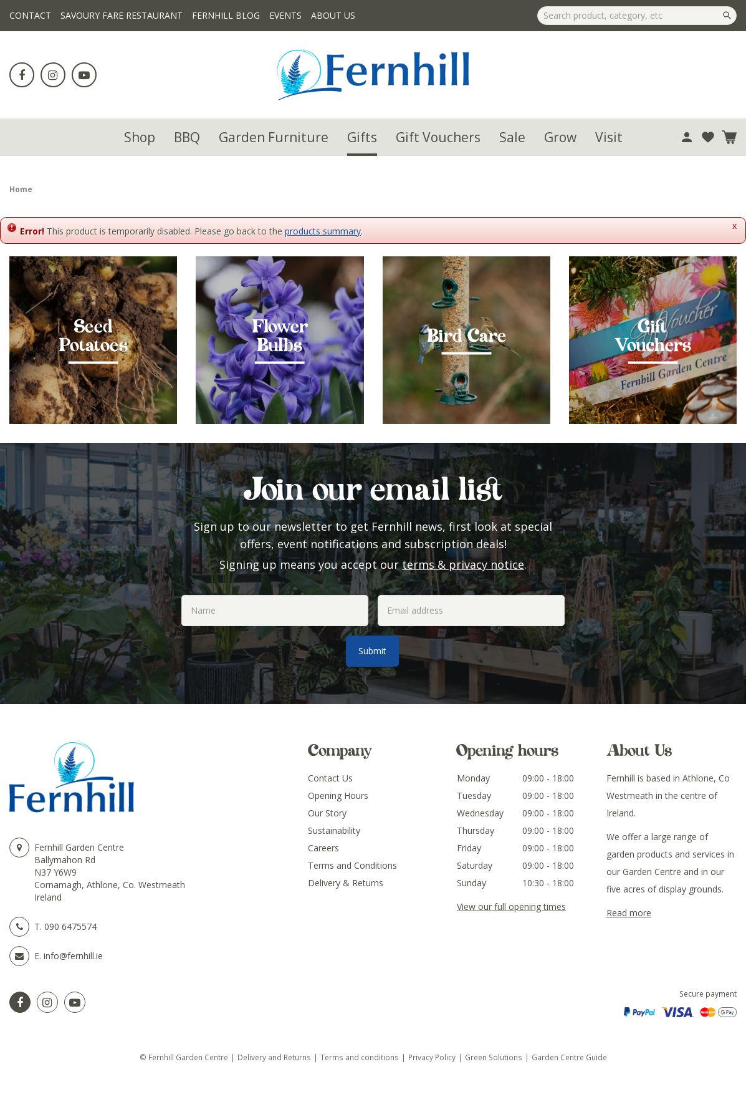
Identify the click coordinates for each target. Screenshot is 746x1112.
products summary (323, 231)
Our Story (327, 813)
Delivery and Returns (274, 1057)
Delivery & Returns (345, 883)
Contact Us (330, 778)
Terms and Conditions (352, 865)
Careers (323, 848)
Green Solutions (493, 1057)
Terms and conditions (359, 1057)
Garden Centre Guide (569, 1057)
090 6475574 (70, 926)
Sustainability (334, 830)
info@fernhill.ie (73, 956)
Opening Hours (338, 795)
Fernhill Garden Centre (79, 847)
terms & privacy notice (463, 564)
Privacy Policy (432, 1057)
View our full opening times (511, 906)
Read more (628, 913)
